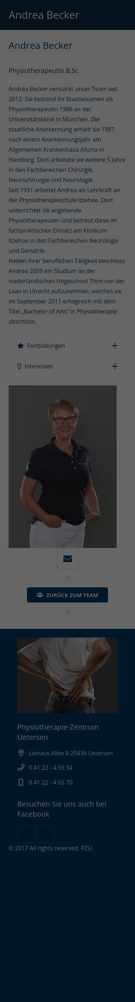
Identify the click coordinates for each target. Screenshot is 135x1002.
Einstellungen (57, 524)
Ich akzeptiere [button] (67, 561)
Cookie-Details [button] (33, 615)
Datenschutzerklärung (31, 517)
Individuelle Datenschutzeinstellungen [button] (68, 596)
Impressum (105, 615)
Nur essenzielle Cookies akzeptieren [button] (67, 576)
